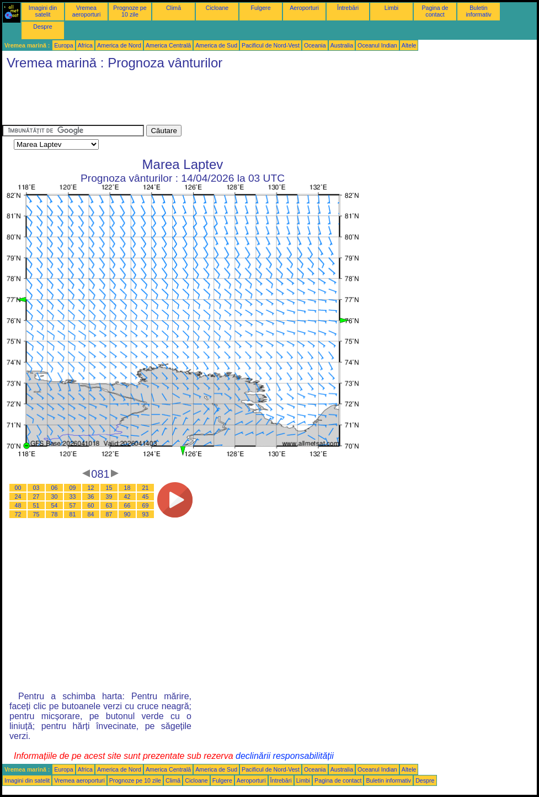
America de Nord (119, 45)
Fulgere (260, 7)
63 (109, 505)
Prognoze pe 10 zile (129, 11)
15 (109, 487)
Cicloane (217, 7)
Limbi (391, 7)
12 (91, 487)
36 (91, 496)
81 (73, 514)
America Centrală (168, 45)
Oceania (315, 45)
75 (36, 514)
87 (109, 514)
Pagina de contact (435, 11)
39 (109, 496)
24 (18, 496)
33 (73, 496)
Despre (42, 26)
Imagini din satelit (43, 11)
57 (73, 505)
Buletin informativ (478, 11)
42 (127, 496)
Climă (173, 7)
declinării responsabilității (285, 756)
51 (36, 505)
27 (36, 496)
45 (145, 496)
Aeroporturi (304, 7)
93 (145, 514)
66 (127, 505)
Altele (409, 45)
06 (54, 487)
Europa (63, 45)
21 (145, 487)
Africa (85, 45)
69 (145, 505)
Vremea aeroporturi (86, 11)
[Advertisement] (203, 100)
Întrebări (348, 7)
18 (127, 487)
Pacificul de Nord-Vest (271, 45)
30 (54, 496)
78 (54, 514)
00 (18, 487)
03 (36, 487)
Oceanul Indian (377, 45)
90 (127, 514)
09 (73, 487)
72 (18, 514)
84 (91, 514)
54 (54, 505)
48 (18, 505)
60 (91, 505)
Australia (341, 45)
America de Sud (216, 45)
